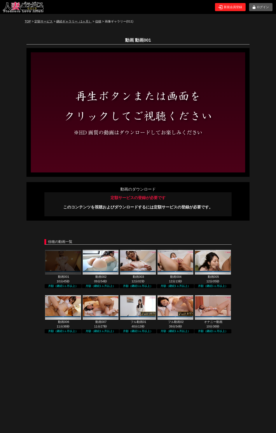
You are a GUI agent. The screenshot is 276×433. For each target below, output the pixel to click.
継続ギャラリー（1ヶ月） (74, 21)
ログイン (261, 7)
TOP (28, 21)
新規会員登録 (230, 7)
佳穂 (98, 21)
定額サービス (43, 21)
